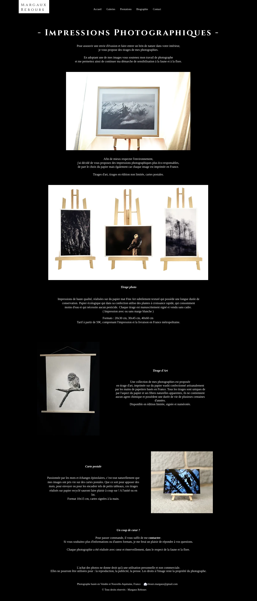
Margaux (34, 4)
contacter (154, 537)
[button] (111, 9)
